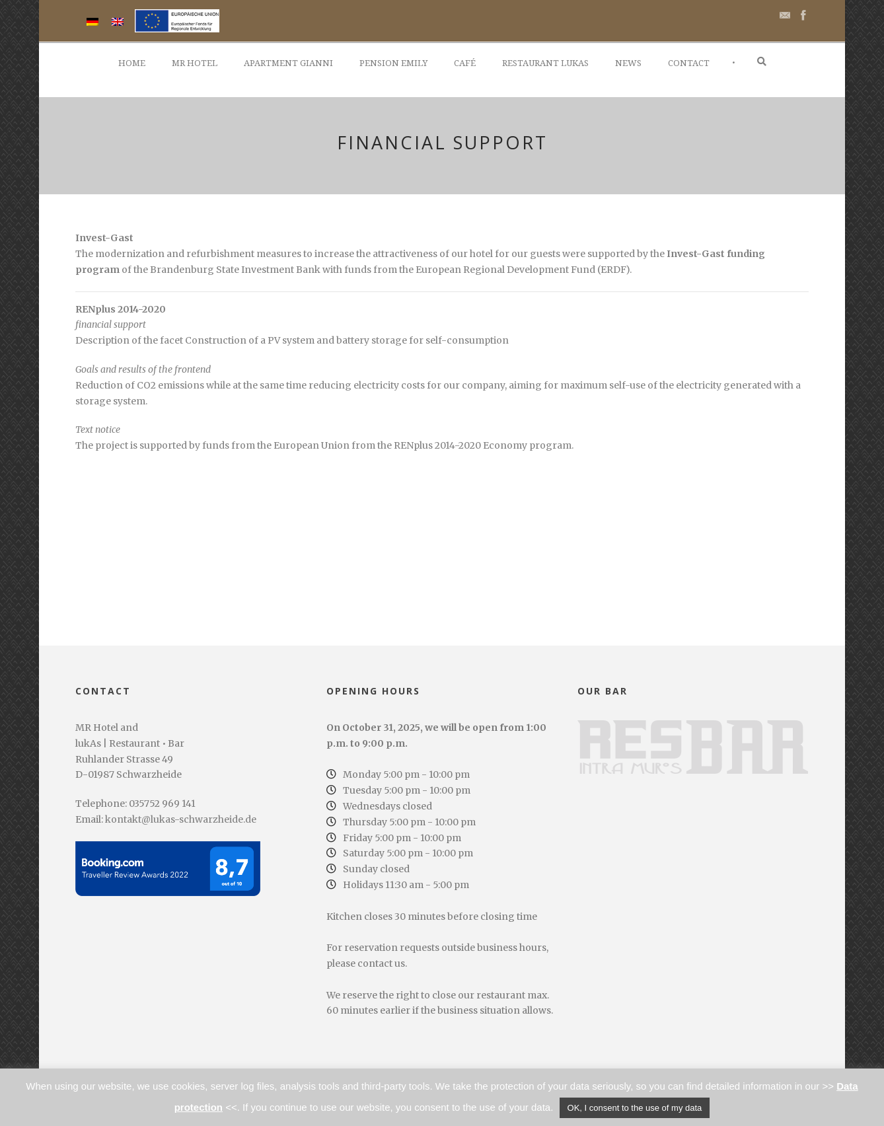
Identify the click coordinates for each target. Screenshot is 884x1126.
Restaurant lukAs (545, 63)
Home (131, 63)
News (628, 63)
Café (465, 63)
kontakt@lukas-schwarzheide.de (180, 819)
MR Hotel (194, 63)
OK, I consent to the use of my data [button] (635, 1108)
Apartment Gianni (288, 63)
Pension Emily (393, 63)
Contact (689, 63)
